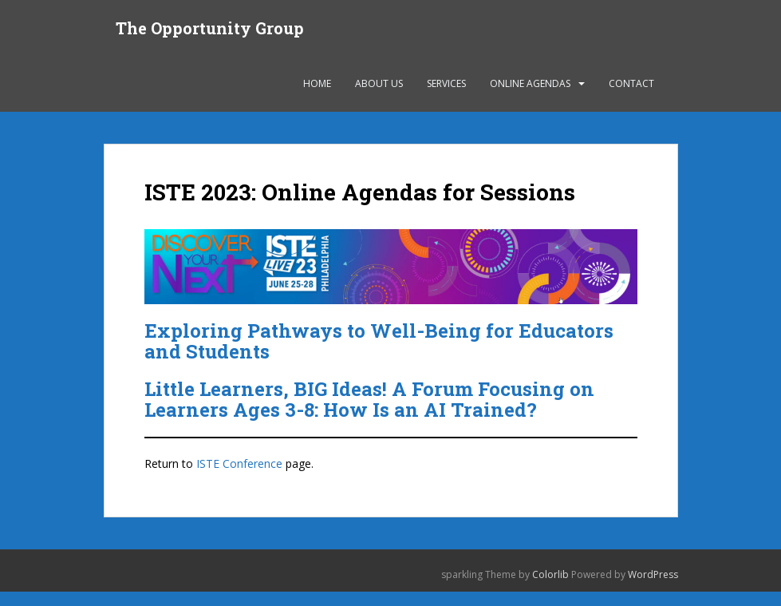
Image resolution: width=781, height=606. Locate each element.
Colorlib (550, 574)
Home (317, 83)
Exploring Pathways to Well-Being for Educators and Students (378, 341)
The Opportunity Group (210, 28)
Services (446, 83)
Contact (631, 83)
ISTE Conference (239, 463)
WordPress (653, 574)
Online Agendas (530, 83)
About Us (379, 83)
